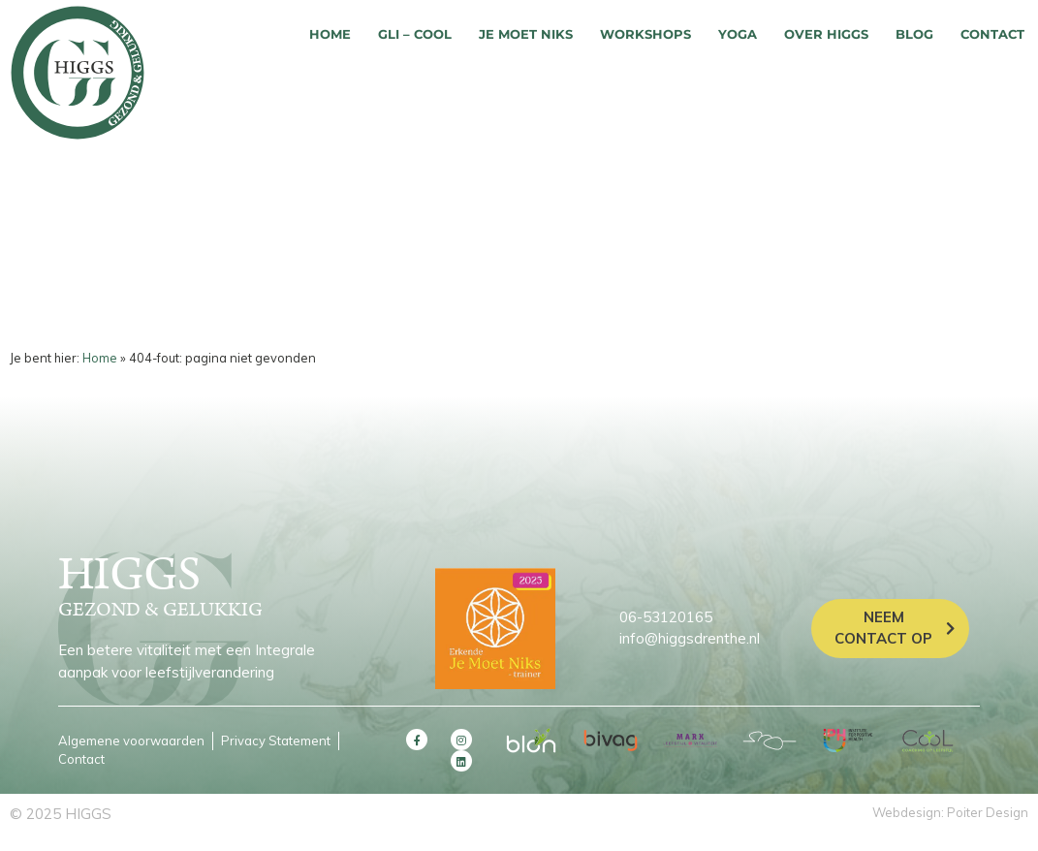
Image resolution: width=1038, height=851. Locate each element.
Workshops (645, 34)
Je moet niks (526, 34)
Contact (992, 34)
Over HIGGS (826, 34)
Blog (914, 34)
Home (330, 34)
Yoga (737, 34)
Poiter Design (987, 812)
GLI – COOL (415, 34)
